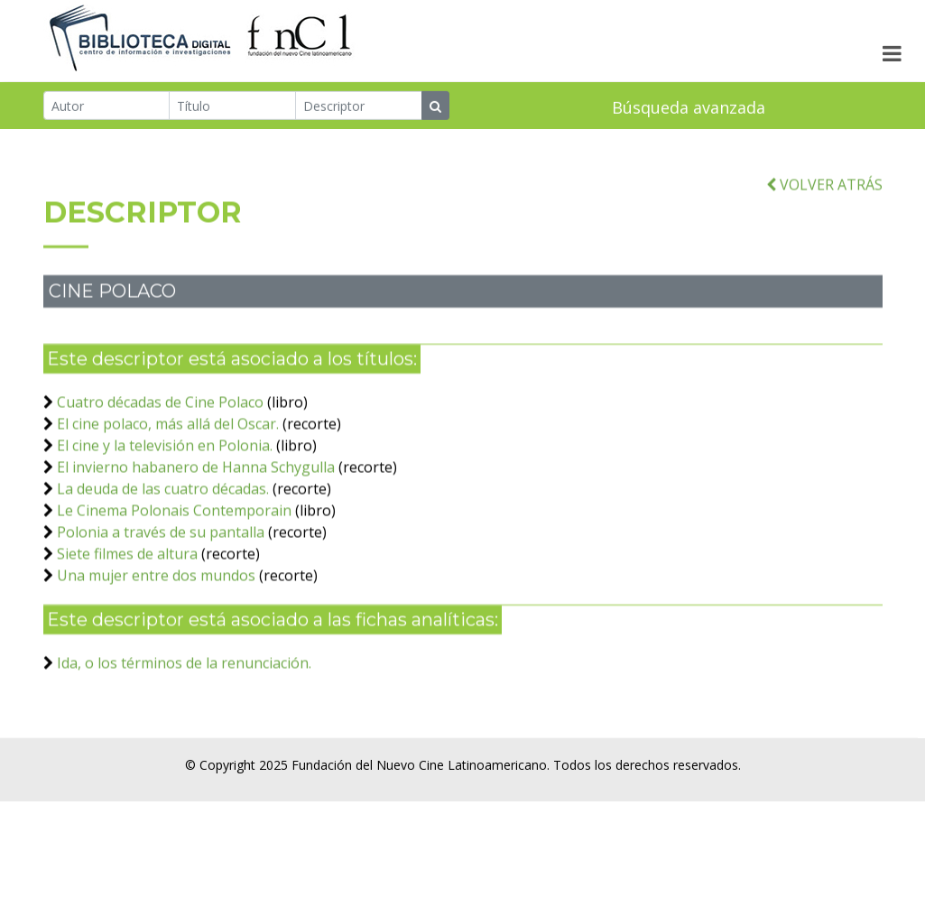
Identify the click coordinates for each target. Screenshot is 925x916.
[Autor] (107, 106)
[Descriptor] (358, 106)
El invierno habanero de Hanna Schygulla (197, 481)
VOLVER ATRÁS (824, 198)
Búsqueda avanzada (688, 108)
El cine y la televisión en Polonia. (165, 459)
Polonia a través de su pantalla (160, 546)
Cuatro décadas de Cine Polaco (160, 416)
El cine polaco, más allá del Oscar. (168, 438)
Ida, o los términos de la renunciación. (184, 677)
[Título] (232, 106)
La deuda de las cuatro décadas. (163, 503)
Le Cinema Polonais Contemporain (174, 524)
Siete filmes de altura (127, 568)
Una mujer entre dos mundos (156, 589)
